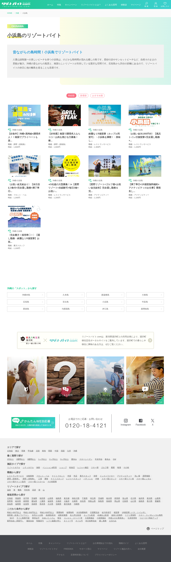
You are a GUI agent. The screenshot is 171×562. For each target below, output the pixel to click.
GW (114, 447)
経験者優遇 (62, 503)
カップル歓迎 (89, 503)
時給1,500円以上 (30, 500)
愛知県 (34, 489)
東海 (44, 439)
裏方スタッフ (85, 464)
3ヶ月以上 (64, 447)
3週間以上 (31, 447)
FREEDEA (57, 534)
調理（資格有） (13, 466)
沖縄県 (76, 492)
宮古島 (65, 286)
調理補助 (146, 464)
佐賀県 (26, 492)
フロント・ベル (42, 464)
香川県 (149, 489)
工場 (40, 466)
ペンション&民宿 (50, 455)
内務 (97, 466)
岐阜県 (18, 489)
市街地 (27, 478)
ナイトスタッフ (57, 466)
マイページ (136, 5)
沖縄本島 (26, 277)
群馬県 (117, 486)
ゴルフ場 (104, 455)
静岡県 (26, 489)
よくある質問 (111, 5)
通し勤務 (102, 509)
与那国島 (65, 294)
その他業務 (52, 469)
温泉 (9, 478)
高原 (34, 478)
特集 (59, 5)
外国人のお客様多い (116, 506)
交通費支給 (94, 500)
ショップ (63, 455)
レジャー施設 (82, 455)
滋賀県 (50, 489)
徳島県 (141, 489)
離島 (20, 478)
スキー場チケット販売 (16, 469)
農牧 (46, 466)
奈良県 (83, 489)
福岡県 (18, 492)
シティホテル (28, 455)
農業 (113, 455)
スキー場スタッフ (109, 466)
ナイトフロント (58, 464)
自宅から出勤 (37, 503)
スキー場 (94, 455)
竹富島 (145, 286)
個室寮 (116, 500)
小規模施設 (101, 506)
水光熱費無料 (81, 500)
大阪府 (66, 489)
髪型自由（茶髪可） (15, 509)
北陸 (38, 439)
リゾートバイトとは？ (91, 5)
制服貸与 (40, 509)
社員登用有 (132, 506)
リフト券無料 (130, 503)
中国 (56, 439)
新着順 (83, 95)
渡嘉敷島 (105, 277)
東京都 (66, 486)
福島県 (58, 486)
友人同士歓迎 (75, 503)
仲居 (69, 464)
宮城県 (34, 486)
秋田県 (42, 486)
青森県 (18, 486)
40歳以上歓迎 (103, 503)
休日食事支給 (90, 509)
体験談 (124, 5)
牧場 (119, 455)
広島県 (125, 489)
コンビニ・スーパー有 (73, 506)
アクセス (138, 534)
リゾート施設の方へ (107, 534)
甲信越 (30, 439)
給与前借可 (106, 500)
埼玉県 (93, 486)
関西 (50, 439)
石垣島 (26, 286)
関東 (23, 439)
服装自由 (30, 509)
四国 (63, 439)
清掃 (95, 464)
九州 (69, 439)
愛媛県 (157, 489)
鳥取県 (101, 489)
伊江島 (105, 294)
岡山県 (117, 489)
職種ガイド (115, 530)
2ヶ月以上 (53, 447)
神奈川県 (75, 486)
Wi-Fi (12, 506)
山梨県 (157, 486)
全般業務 (30, 464)
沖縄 (75, 439)
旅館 (38, 455)
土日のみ (112, 509)
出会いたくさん (48, 506)
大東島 (145, 277)
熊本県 (42, 492)
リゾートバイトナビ (38, 534)
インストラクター (107, 464)
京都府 (58, 489)
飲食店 (72, 455)
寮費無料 (60, 500)
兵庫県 (75, 489)
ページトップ (157, 516)
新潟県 (149, 486)
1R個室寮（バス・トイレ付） (134, 500)
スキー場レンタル (143, 466)
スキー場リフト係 (126, 466)
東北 (17, 439)
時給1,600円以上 (47, 500)
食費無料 (70, 500)
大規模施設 (89, 506)
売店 (75, 464)
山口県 (133, 489)
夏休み (74, 447)
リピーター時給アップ (149, 506)
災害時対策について (72, 539)
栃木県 (109, 486)
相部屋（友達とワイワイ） (18, 503)
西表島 (26, 294)
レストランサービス (15, 464)
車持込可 (35, 506)
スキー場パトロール (36, 469)
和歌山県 (92, 489)
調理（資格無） (29, 466)
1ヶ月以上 (42, 447)
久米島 (65, 277)
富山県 (125, 486)
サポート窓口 (72, 534)
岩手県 (26, 486)
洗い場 (137, 464)
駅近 (59, 506)
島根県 (109, 489)
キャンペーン (71, 5)
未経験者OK (51, 503)
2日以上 (10, 447)
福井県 (141, 486)
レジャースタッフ (73, 466)
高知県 (10, 492)
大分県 (50, 492)
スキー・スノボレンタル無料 (151, 503)
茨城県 (101, 486)
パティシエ (88, 466)
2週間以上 (20, 447)
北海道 (10, 439)
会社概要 (125, 534)
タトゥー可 (68, 509)
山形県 (50, 486)
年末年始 (98, 447)
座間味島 (144, 294)
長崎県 (34, 492)
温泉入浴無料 (116, 503)
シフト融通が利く (53, 509)
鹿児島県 (67, 492)
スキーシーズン (85, 447)
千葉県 (84, 486)
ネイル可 (79, 509)
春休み (107, 447)
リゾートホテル (13, 455)
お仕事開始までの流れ (95, 530)
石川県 (133, 486)
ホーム (50, 5)
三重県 (42, 489)
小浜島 (105, 286)
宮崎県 (58, 492)
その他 (126, 455)
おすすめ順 (103, 95)
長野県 (10, 489)
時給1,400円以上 (14, 500)
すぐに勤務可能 (23, 506)
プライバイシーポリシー (97, 539)
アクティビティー (124, 464)
